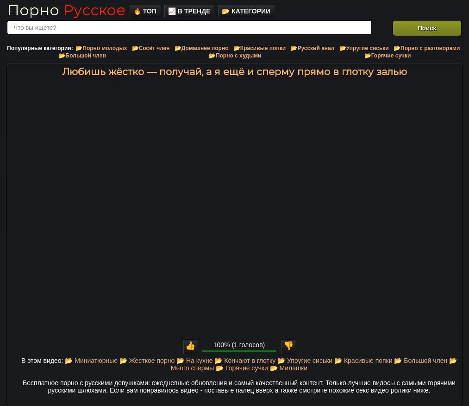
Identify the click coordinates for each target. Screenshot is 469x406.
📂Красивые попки (259, 48)
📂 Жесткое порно (147, 360)
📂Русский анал (312, 48)
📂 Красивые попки (363, 360)
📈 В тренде (189, 11)
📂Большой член (82, 55)
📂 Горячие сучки (242, 368)
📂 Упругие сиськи (304, 360)
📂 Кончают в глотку (244, 360)
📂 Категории (246, 11)
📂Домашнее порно (202, 48)
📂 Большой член (420, 360)
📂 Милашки (289, 368)
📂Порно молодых (101, 48)
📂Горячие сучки (387, 55)
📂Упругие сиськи (364, 48)
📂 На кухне (194, 360)
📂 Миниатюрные (91, 360)
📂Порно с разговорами (427, 48)
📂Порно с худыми (235, 55)
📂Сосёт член (151, 48)
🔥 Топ (144, 11)
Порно (66, 10)
